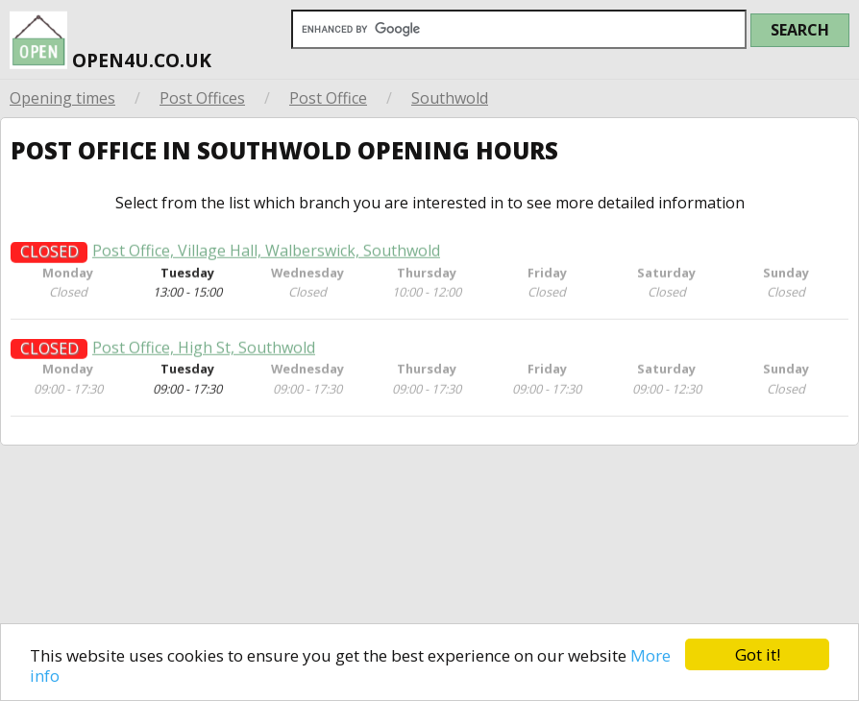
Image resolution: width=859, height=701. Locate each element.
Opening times (62, 98)
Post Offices (202, 98)
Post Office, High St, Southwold (203, 356)
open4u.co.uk (110, 43)
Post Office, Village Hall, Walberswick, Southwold (266, 259)
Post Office (328, 98)
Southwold (449, 98)
